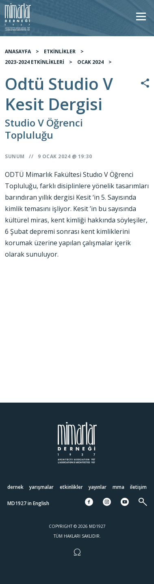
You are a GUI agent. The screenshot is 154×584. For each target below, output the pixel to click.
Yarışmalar (41, 487)
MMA (118, 487)
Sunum (15, 159)
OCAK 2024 (90, 65)
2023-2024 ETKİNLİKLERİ (34, 65)
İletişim (138, 487)
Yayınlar (97, 487)
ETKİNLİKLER (60, 54)
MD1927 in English (28, 503)
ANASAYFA (18, 54)
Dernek (15, 487)
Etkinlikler (71, 487)
